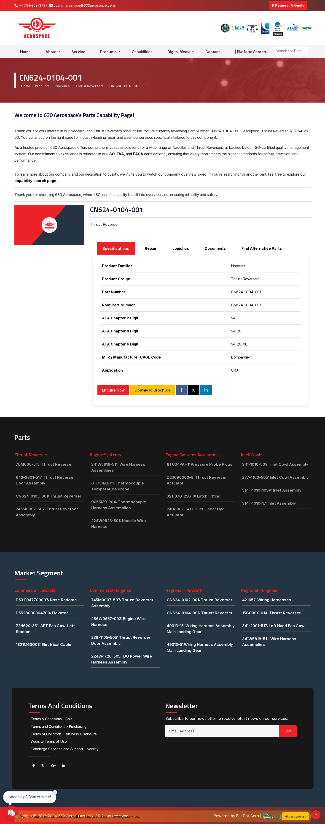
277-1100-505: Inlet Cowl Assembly (275, 477)
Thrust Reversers (90, 86)
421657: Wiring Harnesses (266, 600)
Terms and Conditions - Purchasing (60, 726)
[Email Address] (222, 731)
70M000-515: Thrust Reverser (44, 464)
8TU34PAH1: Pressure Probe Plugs (199, 464)
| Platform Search (250, 51)
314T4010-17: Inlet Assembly (269, 503)
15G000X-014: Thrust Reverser (271, 613)
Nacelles (63, 86)
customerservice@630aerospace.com (82, 5)
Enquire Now (113, 390)
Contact (212, 51)
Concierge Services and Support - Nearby (65, 748)
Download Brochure (153, 390)
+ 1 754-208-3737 (30, 5)
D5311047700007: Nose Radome (46, 600)
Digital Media (179, 51)
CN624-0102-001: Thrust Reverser (199, 600)
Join (288, 731)
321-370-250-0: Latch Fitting (193, 496)
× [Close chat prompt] (55, 792)
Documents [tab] (215, 248)
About (51, 51)
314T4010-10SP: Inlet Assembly (271, 490)
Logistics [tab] (180, 248)
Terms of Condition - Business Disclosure (65, 733)
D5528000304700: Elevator (42, 613)
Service (78, 51)
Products (109, 51)
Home (25, 51)
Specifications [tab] (115, 248)
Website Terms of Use (49, 741)
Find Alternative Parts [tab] (262, 248)
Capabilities (142, 51)
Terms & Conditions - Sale (52, 719)
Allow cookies (295, 816)
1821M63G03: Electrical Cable (43, 644)
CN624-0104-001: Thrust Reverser (200, 613)
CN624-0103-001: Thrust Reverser (48, 496)
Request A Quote (288, 5)
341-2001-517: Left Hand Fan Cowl (273, 625)
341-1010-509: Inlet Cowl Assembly (275, 464)
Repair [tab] (151, 248)
